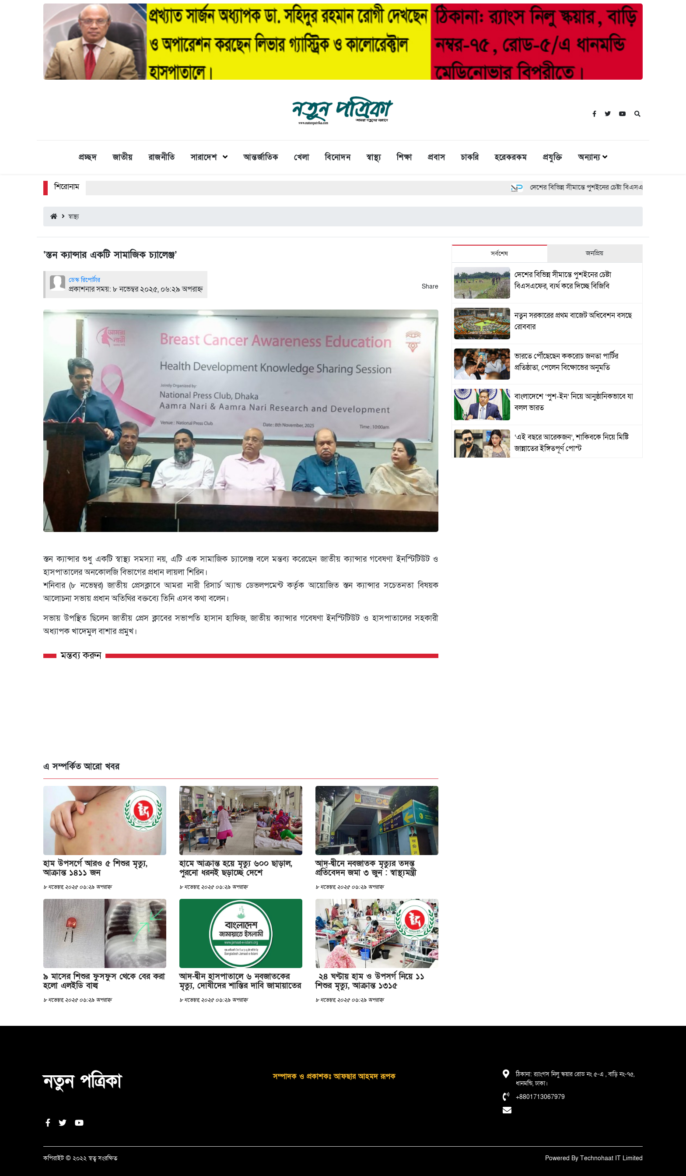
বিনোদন (338, 157)
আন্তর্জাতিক (261, 157)
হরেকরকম (511, 157)
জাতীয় (123, 157)
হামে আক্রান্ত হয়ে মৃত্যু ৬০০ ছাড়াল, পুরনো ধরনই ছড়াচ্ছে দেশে (235, 868)
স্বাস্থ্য (374, 157)
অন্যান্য (589, 157)
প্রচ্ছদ (88, 157)
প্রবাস (436, 157)
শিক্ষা (404, 157)
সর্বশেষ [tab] (499, 253)
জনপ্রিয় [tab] (594, 253)
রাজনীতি (162, 157)
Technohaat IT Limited (611, 1158)
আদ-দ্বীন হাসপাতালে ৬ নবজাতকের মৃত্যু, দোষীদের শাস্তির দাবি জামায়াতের (240, 981)
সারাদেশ (205, 157)
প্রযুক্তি (553, 157)
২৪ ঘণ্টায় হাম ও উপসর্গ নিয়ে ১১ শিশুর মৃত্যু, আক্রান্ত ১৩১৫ (369, 981)
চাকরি (470, 157)
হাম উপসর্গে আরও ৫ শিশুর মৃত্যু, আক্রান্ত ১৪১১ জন (95, 868)
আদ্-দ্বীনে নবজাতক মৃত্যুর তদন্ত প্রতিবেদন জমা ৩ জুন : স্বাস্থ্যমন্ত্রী (365, 868)
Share (430, 286)
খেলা (301, 157)
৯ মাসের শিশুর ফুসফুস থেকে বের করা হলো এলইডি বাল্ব (104, 981)
